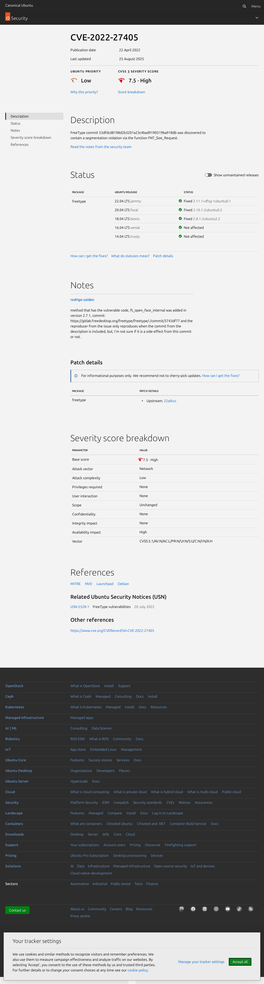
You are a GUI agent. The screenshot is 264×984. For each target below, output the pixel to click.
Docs (140, 696)
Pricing (135, 845)
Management (131, 749)
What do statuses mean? (130, 256)
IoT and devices (203, 866)
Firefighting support (180, 845)
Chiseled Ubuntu (120, 824)
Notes (15, 130)
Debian (123, 584)
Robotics (12, 739)
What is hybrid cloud (167, 792)
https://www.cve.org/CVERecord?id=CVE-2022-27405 (112, 631)
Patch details (163, 256)
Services (122, 760)
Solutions (13, 866)
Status (15, 123)
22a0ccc (170, 401)
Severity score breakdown (31, 137)
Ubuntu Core (15, 760)
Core (117, 834)
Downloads (14, 834)
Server (93, 834)
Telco (138, 884)
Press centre (80, 916)
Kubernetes (14, 707)
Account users (114, 845)
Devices (157, 855)
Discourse (152, 845)
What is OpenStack (85, 686)
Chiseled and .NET (151, 824)
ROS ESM (77, 739)
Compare (115, 813)
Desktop (76, 834)
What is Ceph (80, 696)
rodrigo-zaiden (82, 300)
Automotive (79, 884)
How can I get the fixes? (89, 256)
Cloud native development (91, 873)
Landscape (14, 813)
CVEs (170, 802)
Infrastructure (99, 866)
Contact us (17, 910)
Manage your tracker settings (201, 962)
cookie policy (138, 970)
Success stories (100, 760)
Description (20, 116)
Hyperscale (79, 781)
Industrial (100, 884)
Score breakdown (131, 92)
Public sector (121, 884)
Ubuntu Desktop (18, 771)
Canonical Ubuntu (19, 5)
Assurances (203, 802)
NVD (88, 584)
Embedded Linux (103, 749)
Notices (184, 802)
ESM (105, 802)
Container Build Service (188, 824)
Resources (159, 707)
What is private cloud (130, 792)
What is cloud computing (89, 792)
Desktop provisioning (129, 855)
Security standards (147, 802)
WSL (106, 834)
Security (12, 802)
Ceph (9, 696)
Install (109, 686)
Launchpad (105, 584)
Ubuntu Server (17, 781)
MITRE (75, 584)
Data (80, 866)
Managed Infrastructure (131, 866)
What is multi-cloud (202, 792)
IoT (8, 749)
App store (78, 749)
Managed (103, 696)
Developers (106, 771)
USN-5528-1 (79, 607)
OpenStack (14, 686)
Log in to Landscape (167, 813)
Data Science (102, 728)
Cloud (10, 792)
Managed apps (81, 718)
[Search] (244, 6)
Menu (255, 6)
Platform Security (84, 802)
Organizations (81, 771)
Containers (14, 824)
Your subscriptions (84, 845)
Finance (152, 884)
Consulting (123, 696)
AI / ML (11, 728)
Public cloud (231, 792)
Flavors (124, 771)
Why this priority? (84, 92)
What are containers (86, 824)
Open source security (170, 866)
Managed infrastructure (24, 718)
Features (77, 760)
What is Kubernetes (85, 707)
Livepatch (121, 802)
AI (72, 866)
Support (124, 686)
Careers (116, 909)
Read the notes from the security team (101, 147)
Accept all (240, 962)
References (20, 144)
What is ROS (99, 739)
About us (77, 909)
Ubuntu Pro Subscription (89, 855)
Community (122, 739)
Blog (129, 909)
